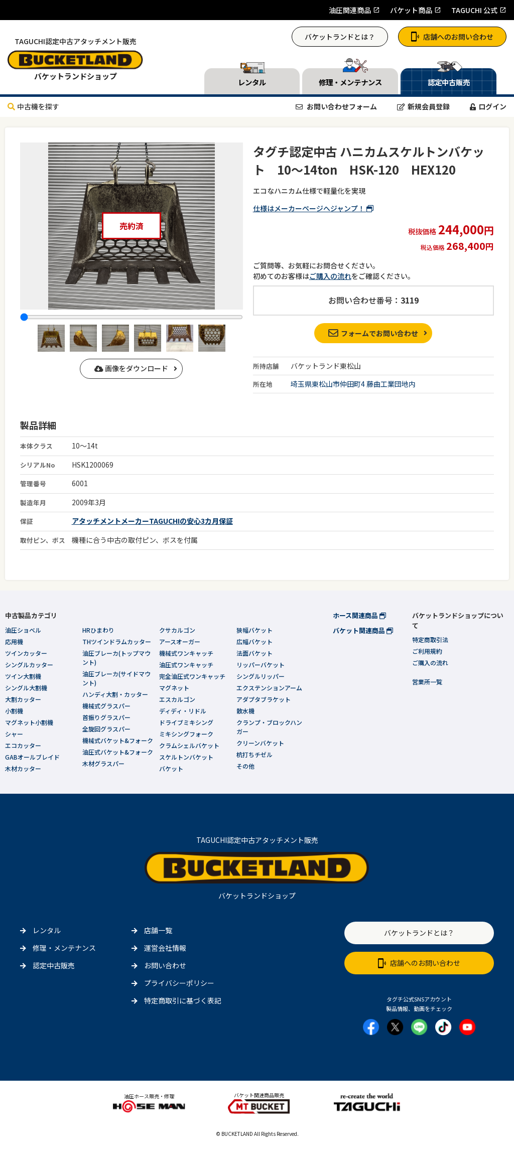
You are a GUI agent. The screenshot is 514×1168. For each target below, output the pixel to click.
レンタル (47, 930)
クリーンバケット (260, 743)
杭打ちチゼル (254, 754)
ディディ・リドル (182, 710)
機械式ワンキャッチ (186, 653)
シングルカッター (29, 664)
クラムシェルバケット (189, 745)
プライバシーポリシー (179, 983)
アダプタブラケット (263, 699)
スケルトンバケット (186, 757)
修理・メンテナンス (64, 948)
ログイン (488, 106)
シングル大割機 (26, 687)
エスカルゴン (177, 699)
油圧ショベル (23, 630)
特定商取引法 (430, 639)
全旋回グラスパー (106, 728)
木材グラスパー (103, 763)
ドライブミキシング (186, 722)
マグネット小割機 (29, 722)
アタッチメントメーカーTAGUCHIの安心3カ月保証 (152, 521)
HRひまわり (98, 630)
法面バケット (254, 653)
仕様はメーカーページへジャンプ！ (313, 208)
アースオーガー (179, 641)
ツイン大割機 (23, 676)
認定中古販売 (54, 965)
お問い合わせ (165, 965)
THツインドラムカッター (116, 641)
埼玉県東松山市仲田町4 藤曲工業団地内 (353, 384)
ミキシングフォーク (186, 733)
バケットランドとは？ (340, 37)
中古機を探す (33, 106)
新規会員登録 (423, 106)
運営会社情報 (165, 948)
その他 (245, 766)
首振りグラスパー (106, 717)
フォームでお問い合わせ (373, 333)
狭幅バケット (254, 630)
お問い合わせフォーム (336, 106)
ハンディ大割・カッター (115, 694)
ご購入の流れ (330, 276)
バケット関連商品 (363, 630)
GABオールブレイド (32, 757)
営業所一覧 (427, 681)
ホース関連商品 (359, 615)
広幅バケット (254, 641)
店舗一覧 (158, 930)
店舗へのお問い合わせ (452, 37)
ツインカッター (26, 653)
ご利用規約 (427, 651)
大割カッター (23, 699)
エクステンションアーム (269, 687)
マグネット (174, 687)
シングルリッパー (260, 676)
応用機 (14, 641)
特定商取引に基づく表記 (182, 1000)
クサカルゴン (177, 630)
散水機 (245, 710)
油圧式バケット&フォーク (117, 752)
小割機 (14, 710)
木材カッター (23, 768)
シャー (14, 733)
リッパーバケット (260, 664)
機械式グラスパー (106, 705)
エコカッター (23, 745)
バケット (171, 768)
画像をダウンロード (131, 368)
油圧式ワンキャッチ (186, 664)
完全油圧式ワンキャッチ (192, 676)
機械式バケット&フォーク (117, 740)
